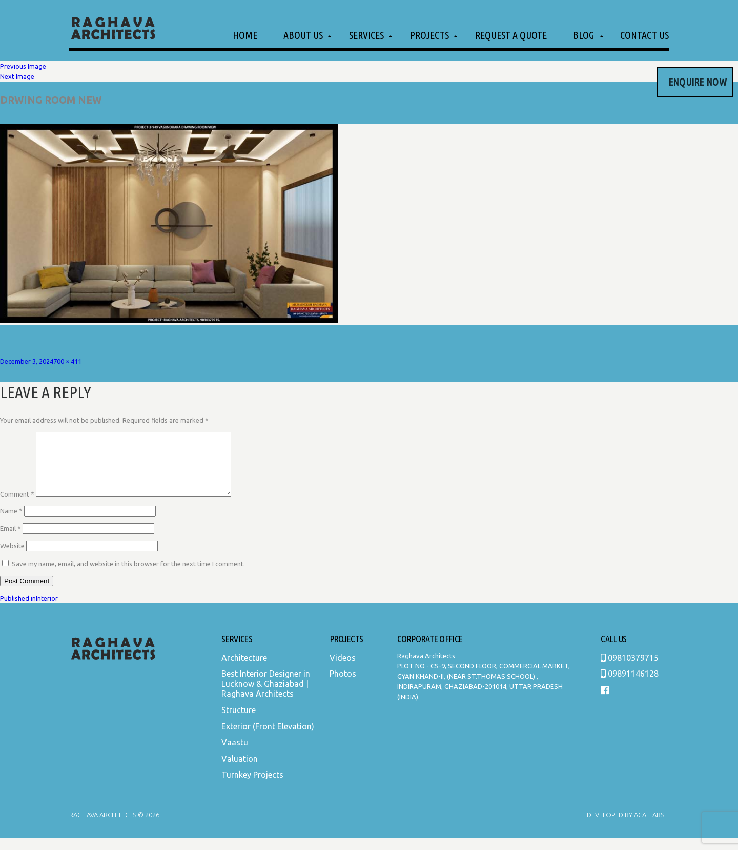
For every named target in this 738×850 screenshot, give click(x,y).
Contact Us (644, 35)
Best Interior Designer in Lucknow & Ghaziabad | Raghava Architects (265, 695)
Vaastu (234, 754)
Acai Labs (648, 827)
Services (366, 35)
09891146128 (630, 685)
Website (12, 558)
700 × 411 (67, 361)
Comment (17, 506)
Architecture (244, 670)
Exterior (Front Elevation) (267, 738)
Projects (429, 35)
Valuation (239, 771)
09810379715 (630, 670)
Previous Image (23, 66)
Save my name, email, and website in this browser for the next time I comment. (128, 576)
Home (245, 35)
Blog (583, 35)
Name (11, 523)
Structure (238, 722)
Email (10, 540)
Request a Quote (511, 35)
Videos (343, 670)
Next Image (17, 76)
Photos (343, 685)
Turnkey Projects (252, 787)
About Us (303, 35)
